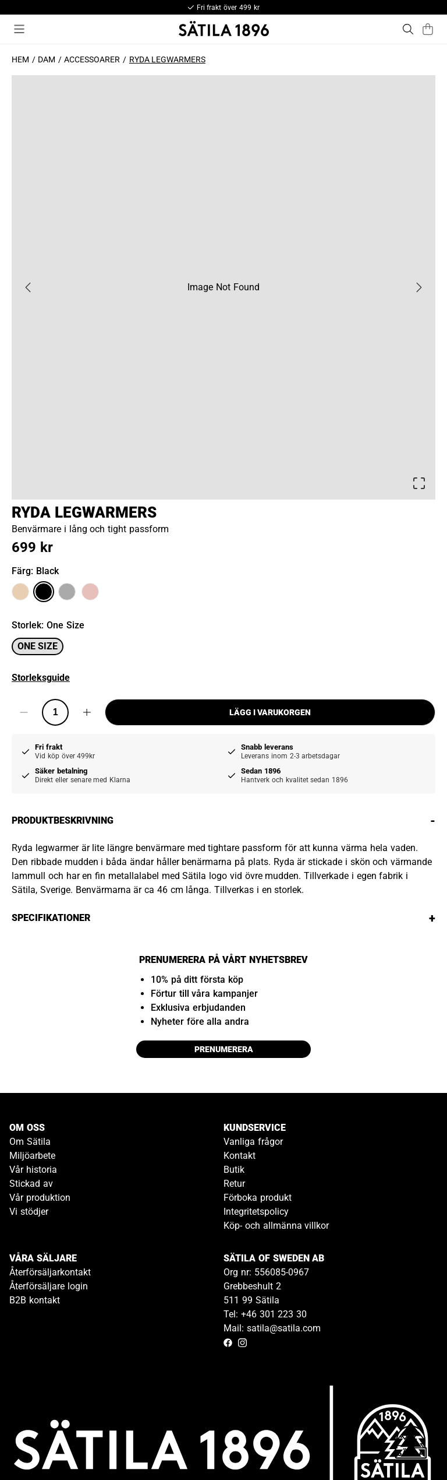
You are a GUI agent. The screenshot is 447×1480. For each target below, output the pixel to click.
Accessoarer (92, 59)
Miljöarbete (32, 1155)
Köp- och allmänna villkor (276, 1225)
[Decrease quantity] (24, 712)
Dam (46, 59)
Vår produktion (39, 1197)
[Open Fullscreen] (419, 483)
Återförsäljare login (48, 1286)
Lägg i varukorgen (270, 712)
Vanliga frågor (253, 1141)
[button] (223, 287)
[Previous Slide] (28, 287)
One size (37, 646)
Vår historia (33, 1169)
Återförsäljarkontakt (50, 1272)
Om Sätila (30, 1141)
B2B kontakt (34, 1300)
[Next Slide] (419, 287)
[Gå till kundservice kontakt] (411, 1444)
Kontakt (240, 1155)
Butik (234, 1169)
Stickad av (31, 1183)
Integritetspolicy (256, 1211)
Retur (234, 1183)
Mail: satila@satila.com (272, 1328)
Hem (20, 59)
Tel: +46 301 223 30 (265, 1314)
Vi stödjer (28, 1211)
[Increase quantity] (86, 712)
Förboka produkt (258, 1197)
